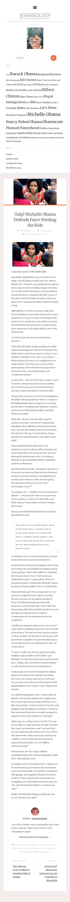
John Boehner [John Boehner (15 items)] (32, 108)
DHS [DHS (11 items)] (50, 80)
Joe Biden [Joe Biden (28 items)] (18, 108)
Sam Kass (16, 426)
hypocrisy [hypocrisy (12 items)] (38, 97)
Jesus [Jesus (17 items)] (9, 108)
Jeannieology (35, 16)
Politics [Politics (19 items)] (44, 128)
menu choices (18, 686)
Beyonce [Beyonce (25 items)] (55, 74)
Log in (9, 154)
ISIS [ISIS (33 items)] (33, 102)
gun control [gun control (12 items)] (28, 85)
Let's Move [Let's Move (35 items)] (48, 108)
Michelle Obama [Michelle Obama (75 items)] (43, 114)
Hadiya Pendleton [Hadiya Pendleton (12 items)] (51, 85)
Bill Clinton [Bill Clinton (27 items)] (28, 80)
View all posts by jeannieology (35, 837)
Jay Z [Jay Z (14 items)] (55, 102)
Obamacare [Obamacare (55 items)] (52, 121)
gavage (19, 774)
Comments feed (14, 163)
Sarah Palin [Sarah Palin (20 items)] (40, 133)
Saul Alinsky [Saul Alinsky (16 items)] (12, 137)
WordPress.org (13, 168)
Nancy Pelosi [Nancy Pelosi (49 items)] (17, 121)
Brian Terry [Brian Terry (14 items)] (42, 80)
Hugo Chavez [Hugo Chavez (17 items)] (27, 96)
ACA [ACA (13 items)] (8, 75)
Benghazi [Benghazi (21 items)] (43, 74)
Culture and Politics (36, 234)
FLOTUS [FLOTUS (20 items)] (18, 84)
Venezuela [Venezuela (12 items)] (17, 141)
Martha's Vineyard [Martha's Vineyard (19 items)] (16, 115)
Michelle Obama (48, 845)
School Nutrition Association (34, 852)
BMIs (17, 845)
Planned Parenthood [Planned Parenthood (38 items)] (22, 128)
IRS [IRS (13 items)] (28, 102)
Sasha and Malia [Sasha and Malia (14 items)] (55, 133)
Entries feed (12, 159)
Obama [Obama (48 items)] (35, 121)
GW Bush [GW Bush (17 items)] (38, 84)
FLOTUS (25, 845)
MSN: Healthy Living (21, 848)
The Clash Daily (38, 272)
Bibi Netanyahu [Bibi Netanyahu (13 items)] (12, 80)
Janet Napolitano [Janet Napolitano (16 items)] (44, 102)
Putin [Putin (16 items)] (51, 128)
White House (21, 403)
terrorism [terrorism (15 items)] (50, 137)
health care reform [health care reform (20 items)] (30, 90)
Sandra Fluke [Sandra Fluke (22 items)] (25, 133)
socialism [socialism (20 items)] (24, 137)
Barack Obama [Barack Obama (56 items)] (23, 74)
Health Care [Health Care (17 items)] (12, 90)
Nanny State (39, 848)
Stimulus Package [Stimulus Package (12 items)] (38, 138)
